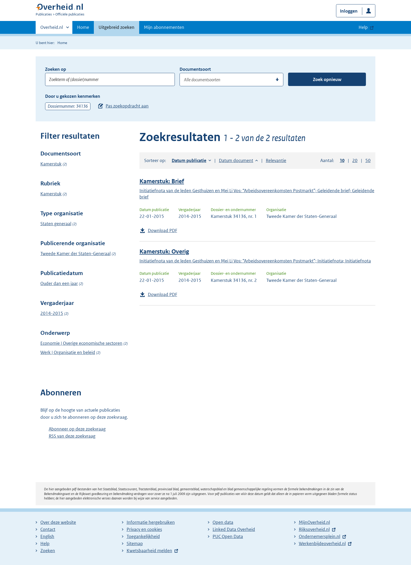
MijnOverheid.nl (314, 522)
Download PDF (162, 230)
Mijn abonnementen (164, 27)
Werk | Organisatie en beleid (67, 352)
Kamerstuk (51, 164)
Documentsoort (195, 69)
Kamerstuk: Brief (161, 181)
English (47, 536)
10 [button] (342, 160)
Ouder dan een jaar (59, 283)
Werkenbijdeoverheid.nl (322, 543)
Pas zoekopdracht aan (127, 106)
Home (83, 27)
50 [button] (368, 160)
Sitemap (135, 543)
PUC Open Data (228, 536)
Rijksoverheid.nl (314, 529)
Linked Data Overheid (234, 529)
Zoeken (47, 550)
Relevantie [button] (276, 160)
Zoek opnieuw (327, 79)
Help (45, 543)
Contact (47, 529)
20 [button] (355, 160)
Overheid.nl (51, 29)
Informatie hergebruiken (151, 522)
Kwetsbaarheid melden (149, 550)
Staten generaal (55, 224)
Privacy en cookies (144, 529)
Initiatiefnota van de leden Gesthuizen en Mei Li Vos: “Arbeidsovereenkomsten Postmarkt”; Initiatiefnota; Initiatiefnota (255, 261)
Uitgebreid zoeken (116, 27)
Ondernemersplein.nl (319, 536)
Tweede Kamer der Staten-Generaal (75, 253)
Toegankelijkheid (143, 536)
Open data (223, 522)
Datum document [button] (236, 160)
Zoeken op (55, 69)
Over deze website (58, 522)
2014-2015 (51, 313)
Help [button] (363, 27)
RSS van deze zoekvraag (72, 436)
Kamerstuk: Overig (164, 251)
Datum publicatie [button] (189, 160)
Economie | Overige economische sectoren (81, 343)
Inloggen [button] (349, 11)
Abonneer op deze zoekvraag (77, 429)
